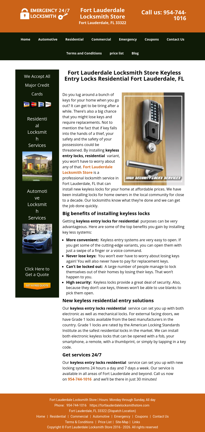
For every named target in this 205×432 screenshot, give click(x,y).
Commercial (101, 39)
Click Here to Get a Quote (37, 271)
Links (136, 422)
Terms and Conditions (84, 53)
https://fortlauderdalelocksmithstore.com (119, 405)
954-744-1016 (174, 15)
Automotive (48, 39)
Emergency (128, 39)
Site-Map (122, 422)
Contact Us (175, 39)
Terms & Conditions (79, 422)
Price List (105, 422)
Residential (74, 39)
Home (25, 39)
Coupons (152, 39)
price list (117, 53)
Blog (135, 53)
